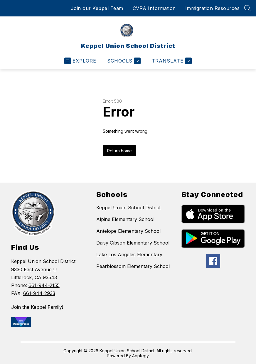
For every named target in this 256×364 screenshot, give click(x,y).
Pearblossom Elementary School (133, 266)
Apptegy (140, 355)
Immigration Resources (212, 8)
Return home (119, 150)
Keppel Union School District (128, 207)
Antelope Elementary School (128, 231)
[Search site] (247, 8)
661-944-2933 (39, 293)
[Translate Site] (171, 61)
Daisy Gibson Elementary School (132, 243)
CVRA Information (154, 8)
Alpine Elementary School (125, 219)
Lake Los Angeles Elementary (129, 254)
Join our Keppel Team (97, 8)
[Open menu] (80, 61)
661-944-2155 (44, 285)
